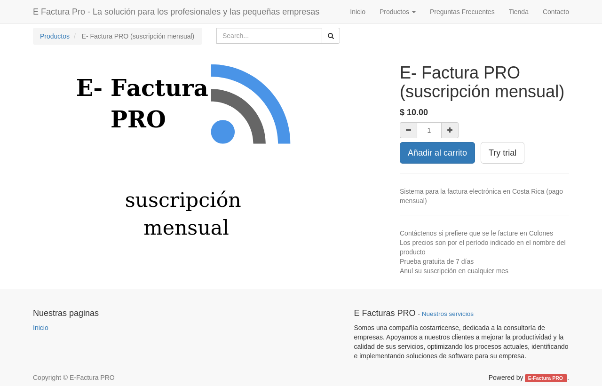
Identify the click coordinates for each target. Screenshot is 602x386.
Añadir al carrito (437, 153)
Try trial (502, 153)
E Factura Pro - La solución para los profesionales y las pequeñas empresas (176, 11)
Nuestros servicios (448, 313)
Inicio (40, 327)
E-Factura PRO (546, 378)
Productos (55, 36)
